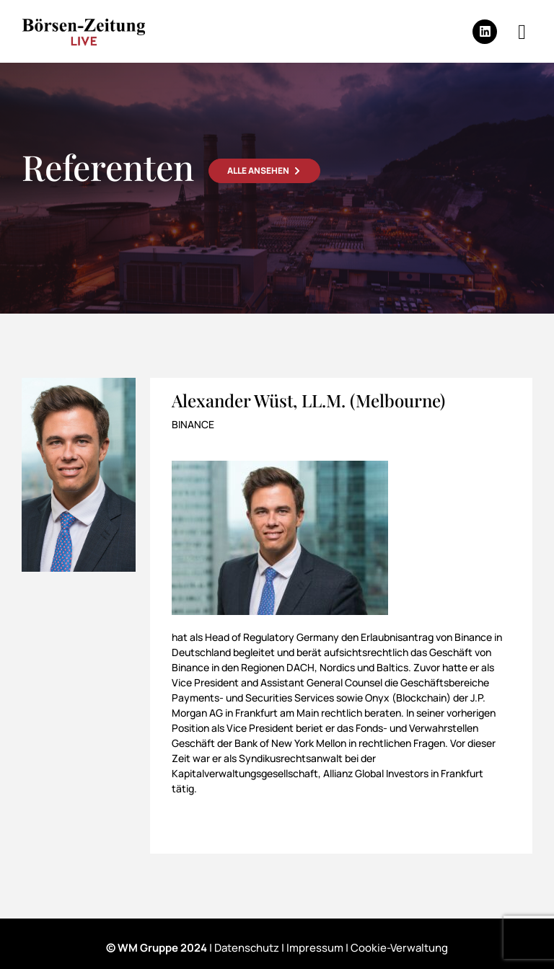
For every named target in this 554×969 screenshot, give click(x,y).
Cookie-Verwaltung (399, 947)
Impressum (314, 947)
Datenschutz (246, 947)
